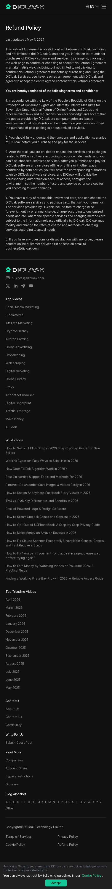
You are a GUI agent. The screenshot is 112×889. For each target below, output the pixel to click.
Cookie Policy (15, 844)
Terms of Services (19, 836)
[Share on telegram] (23, 286)
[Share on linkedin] (15, 286)
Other (10, 808)
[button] (92, 6)
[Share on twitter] (8, 286)
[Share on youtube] (31, 286)
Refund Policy (68, 844)
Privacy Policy (68, 836)
